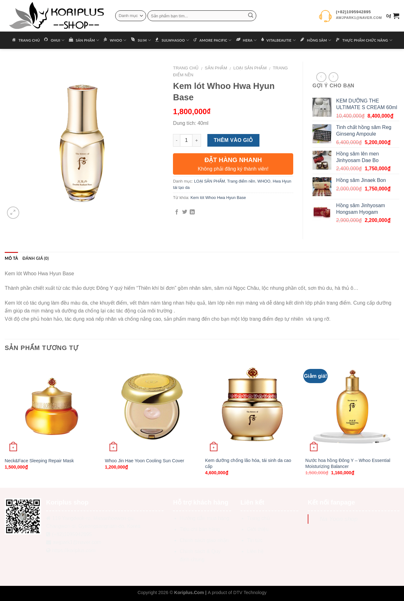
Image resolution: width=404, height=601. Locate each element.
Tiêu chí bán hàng (200, 529)
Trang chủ (186, 68)
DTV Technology (249, 592)
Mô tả (11, 258)
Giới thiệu (258, 529)
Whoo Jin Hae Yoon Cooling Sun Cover (144, 460)
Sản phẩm (216, 68)
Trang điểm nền (241, 181)
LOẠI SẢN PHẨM (250, 68)
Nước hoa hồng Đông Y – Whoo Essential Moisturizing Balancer (347, 463)
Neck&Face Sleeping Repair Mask (39, 460)
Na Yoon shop (339, 519)
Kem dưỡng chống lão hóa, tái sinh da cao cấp (248, 463)
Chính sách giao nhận (204, 540)
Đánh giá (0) (35, 258)
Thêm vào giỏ (233, 140)
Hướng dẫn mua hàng (204, 518)
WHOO (264, 181)
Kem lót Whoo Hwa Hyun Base (218, 197)
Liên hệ (255, 551)
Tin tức (255, 540)
